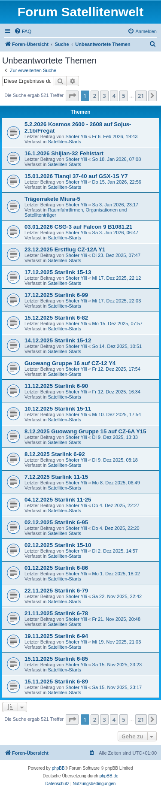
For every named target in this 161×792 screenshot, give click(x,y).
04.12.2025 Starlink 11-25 (57, 499)
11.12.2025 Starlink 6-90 (56, 386)
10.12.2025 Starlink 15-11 (57, 408)
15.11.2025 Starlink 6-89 (56, 681)
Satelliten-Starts (64, 141)
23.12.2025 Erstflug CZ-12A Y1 (64, 249)
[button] (72, 96)
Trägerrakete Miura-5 (52, 199)
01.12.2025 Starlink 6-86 (56, 568)
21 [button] (141, 96)
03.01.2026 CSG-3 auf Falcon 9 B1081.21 (78, 227)
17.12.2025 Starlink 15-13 (57, 272)
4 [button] (113, 96)
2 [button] (94, 96)
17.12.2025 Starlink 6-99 (56, 295)
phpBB (58, 768)
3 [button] (104, 96)
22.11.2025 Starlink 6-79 (56, 590)
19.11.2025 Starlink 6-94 (56, 636)
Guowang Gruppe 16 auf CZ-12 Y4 (69, 363)
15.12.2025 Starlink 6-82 (56, 317)
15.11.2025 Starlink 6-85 (56, 659)
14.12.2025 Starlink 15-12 (57, 340)
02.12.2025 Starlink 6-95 (56, 522)
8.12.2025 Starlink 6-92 (54, 454)
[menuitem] (22, 31)
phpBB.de (109, 776)
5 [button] (123, 96)
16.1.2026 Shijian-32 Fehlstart (63, 153)
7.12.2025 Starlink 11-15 (56, 477)
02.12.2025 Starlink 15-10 (57, 545)
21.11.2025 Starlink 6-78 (56, 613)
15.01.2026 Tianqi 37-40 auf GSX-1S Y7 (76, 176)
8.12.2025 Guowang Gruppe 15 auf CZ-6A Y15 (85, 431)
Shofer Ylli (76, 136)
